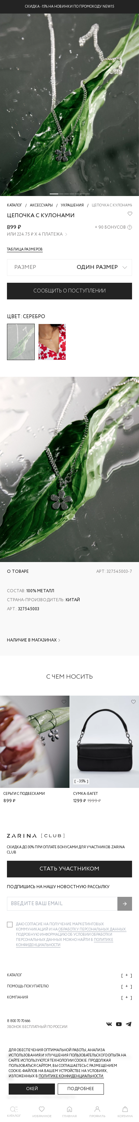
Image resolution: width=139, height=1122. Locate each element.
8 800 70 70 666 (18, 1021)
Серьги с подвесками (24, 794)
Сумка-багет (85, 794)
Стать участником (69, 869)
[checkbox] (10, 924)
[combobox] (69, 267)
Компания (69, 998)
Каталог (69, 975)
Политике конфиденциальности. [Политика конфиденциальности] (71, 1076)
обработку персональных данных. (92, 929)
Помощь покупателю (69, 986)
